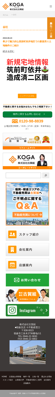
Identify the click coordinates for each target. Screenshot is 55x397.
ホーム (5, 15)
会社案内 (47, 380)
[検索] (45, 175)
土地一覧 (35, 376)
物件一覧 (26, 376)
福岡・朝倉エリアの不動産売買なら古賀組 (31, 393)
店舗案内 (26, 383)
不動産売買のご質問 (34, 380)
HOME (4, 376)
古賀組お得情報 (15, 376)
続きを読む (8, 51)
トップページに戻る (27, 96)
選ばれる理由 (46, 376)
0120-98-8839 (31, 121)
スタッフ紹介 (8, 380)
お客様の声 (19, 380)
